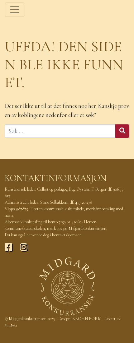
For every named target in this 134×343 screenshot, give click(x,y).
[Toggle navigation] (14, 9)
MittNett (11, 325)
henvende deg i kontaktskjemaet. (54, 235)
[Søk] (60, 131)
